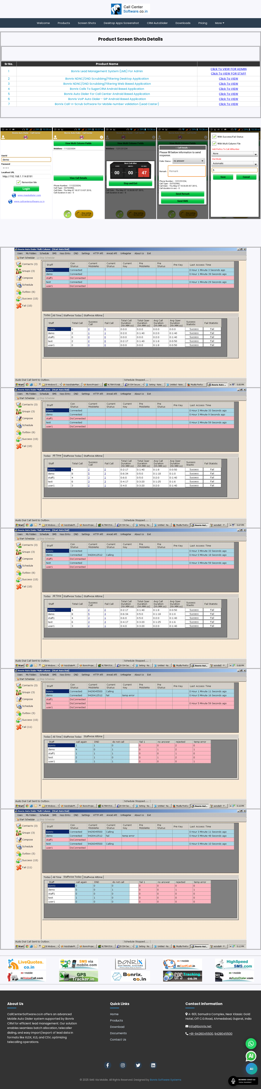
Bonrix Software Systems (165, 1080)
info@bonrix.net (200, 1026)
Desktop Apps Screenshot (121, 23)
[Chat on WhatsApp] (251, 1043)
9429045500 (223, 1034)
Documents (118, 1033)
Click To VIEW (228, 79)
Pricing (202, 23)
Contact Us (118, 1039)
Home (114, 1014)
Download (117, 1027)
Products (64, 23)
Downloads (183, 23)
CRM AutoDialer (157, 23)
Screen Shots (87, 23)
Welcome (43, 23)
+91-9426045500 (201, 1034)
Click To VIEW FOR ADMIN (228, 69)
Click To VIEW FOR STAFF (228, 73)
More (219, 23)
